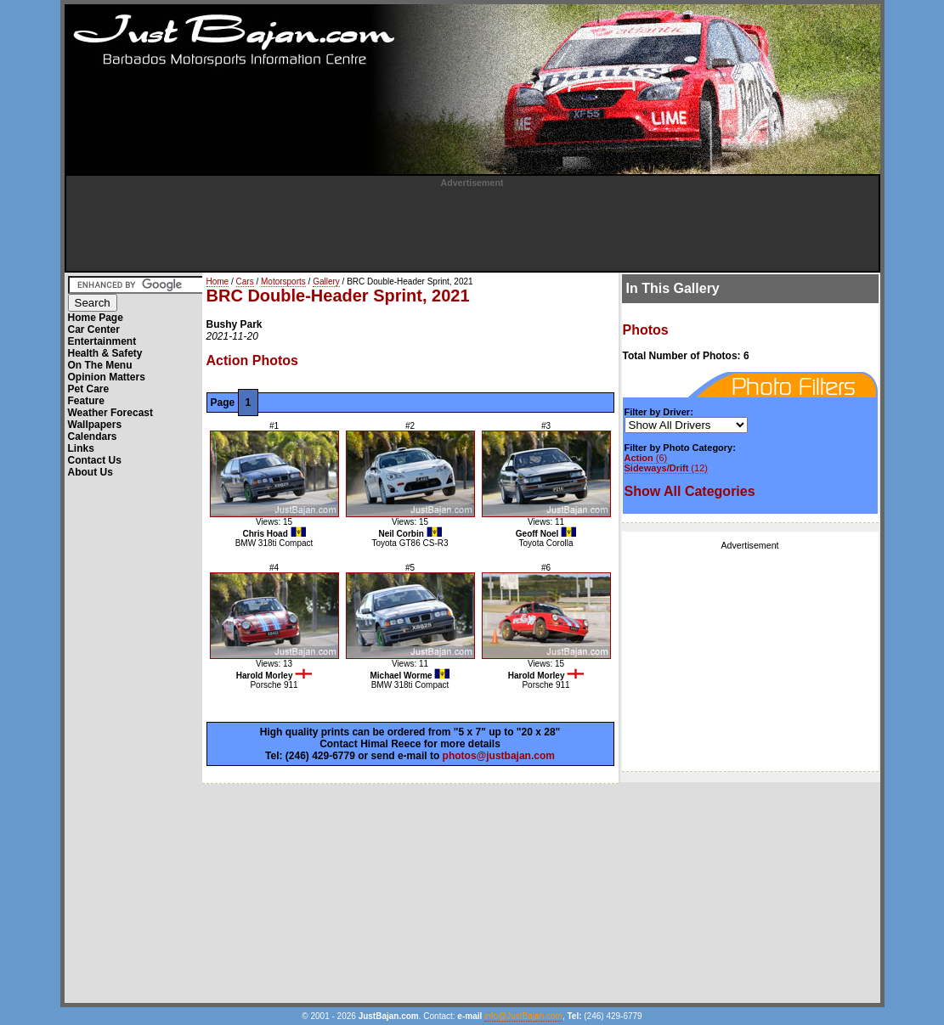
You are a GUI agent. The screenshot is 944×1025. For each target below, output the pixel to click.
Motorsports (283, 281)
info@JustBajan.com (523, 1016)
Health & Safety (105, 353)
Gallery (326, 281)
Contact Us (95, 460)
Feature (86, 401)
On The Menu (100, 365)
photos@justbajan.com (499, 756)
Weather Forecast (110, 413)
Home (217, 281)
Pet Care (89, 389)
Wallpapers (95, 425)
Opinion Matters (106, 377)
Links (81, 448)
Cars (245, 281)
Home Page (95, 318)
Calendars (92, 436)
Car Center (94, 329)
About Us (90, 472)
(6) (646, 458)
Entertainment (102, 341)
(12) (666, 468)
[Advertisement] (472, 226)
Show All (690, 491)
